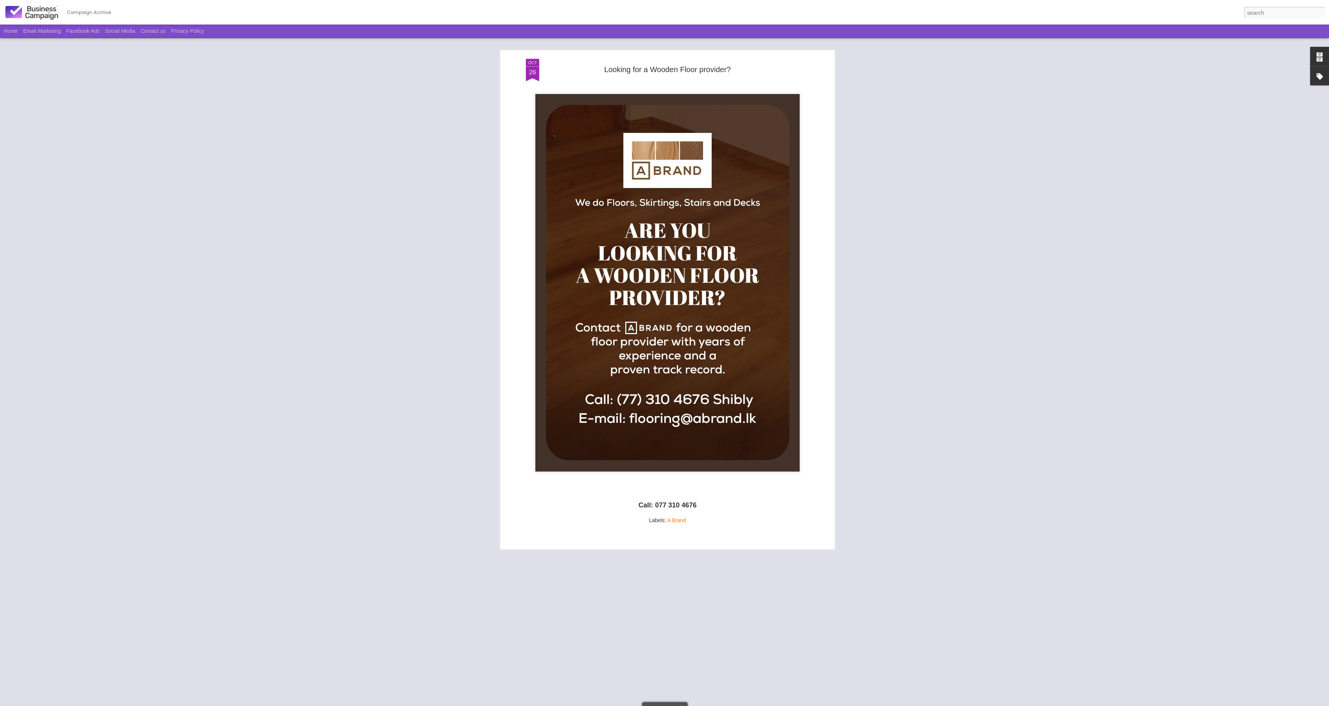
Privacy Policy (187, 31)
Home (11, 31)
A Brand (676, 460)
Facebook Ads (83, 31)
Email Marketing (42, 31)
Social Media (120, 31)
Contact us (153, 31)
